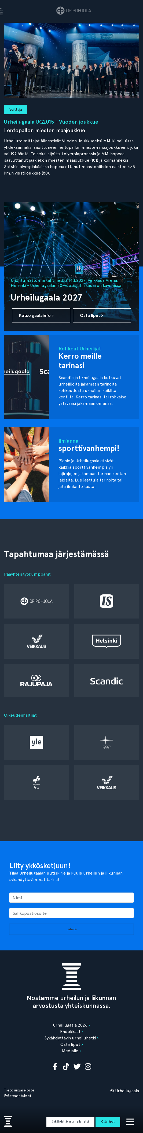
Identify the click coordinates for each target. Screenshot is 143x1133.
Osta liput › (91, 315)
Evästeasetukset (17, 1096)
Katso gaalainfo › (36, 315)
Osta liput (108, 1121)
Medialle (70, 1050)
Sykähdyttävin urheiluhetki (70, 1121)
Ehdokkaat (70, 1031)
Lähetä (72, 929)
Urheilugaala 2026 (70, 1025)
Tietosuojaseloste (19, 1090)
